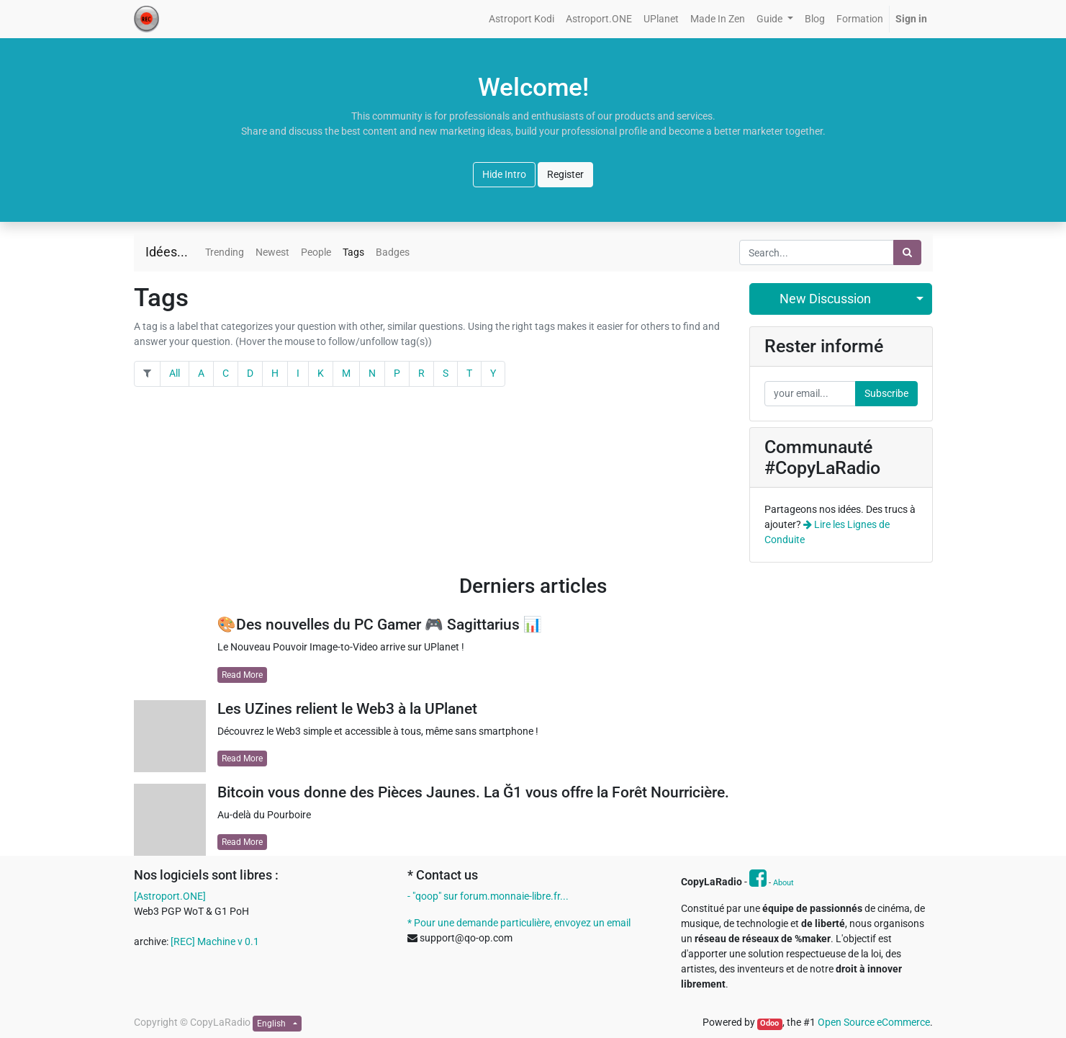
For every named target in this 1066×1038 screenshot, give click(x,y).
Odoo (769, 1023)
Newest (272, 252)
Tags (353, 252)
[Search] (907, 252)
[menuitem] (521, 19)
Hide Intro (504, 174)
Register (565, 174)
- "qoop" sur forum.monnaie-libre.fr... (488, 896)
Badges (393, 252)
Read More (242, 675)
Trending (224, 252)
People (316, 252)
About (783, 882)
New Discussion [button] (825, 299)
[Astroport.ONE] (170, 896)
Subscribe (886, 393)
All (174, 373)
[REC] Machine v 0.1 (215, 941)
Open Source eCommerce (874, 1022)
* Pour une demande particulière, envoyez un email (519, 923)
